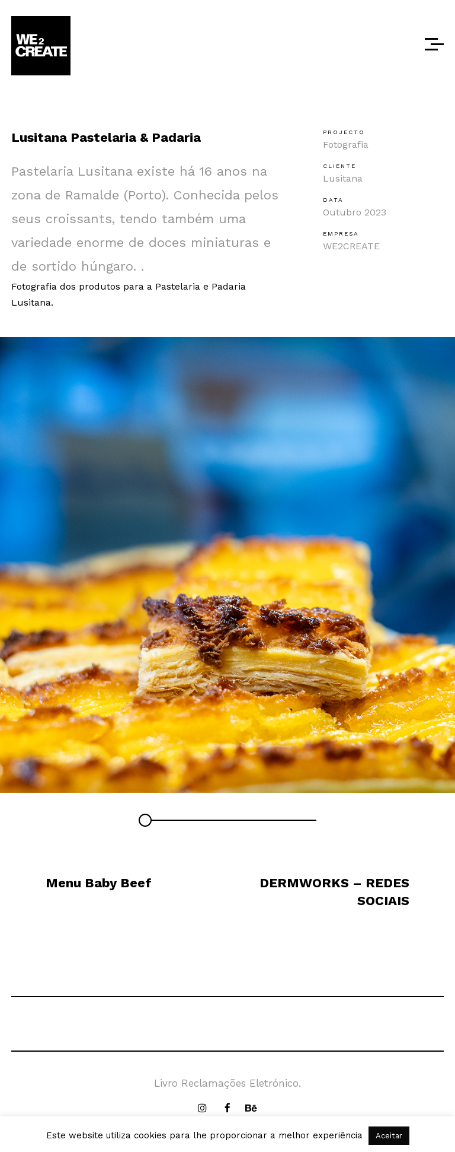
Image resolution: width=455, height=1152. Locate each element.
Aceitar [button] (389, 1135)
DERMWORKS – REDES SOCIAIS (334, 891)
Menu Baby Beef (99, 882)
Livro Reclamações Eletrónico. (227, 1083)
